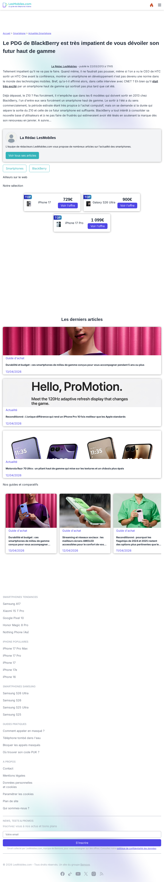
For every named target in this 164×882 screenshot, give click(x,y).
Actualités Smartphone (39, 33)
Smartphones (14, 168)
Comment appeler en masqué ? (23, 731)
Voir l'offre (68, 205)
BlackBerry (39, 168)
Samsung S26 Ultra (16, 693)
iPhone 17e (10, 670)
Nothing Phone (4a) (16, 632)
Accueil (6, 33)
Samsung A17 (12, 604)
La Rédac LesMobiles (64, 66)
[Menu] (159, 5)
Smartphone (19, 33)
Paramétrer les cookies (18, 794)
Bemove (85, 864)
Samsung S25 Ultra (16, 707)
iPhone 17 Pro (12, 655)
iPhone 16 (9, 677)
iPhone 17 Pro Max (15, 648)
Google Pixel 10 (13, 618)
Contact (8, 768)
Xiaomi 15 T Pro (13, 611)
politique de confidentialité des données (136, 848)
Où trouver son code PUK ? (21, 752)
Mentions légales (14, 775)
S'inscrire (82, 843)
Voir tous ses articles (22, 155)
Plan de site (10, 801)
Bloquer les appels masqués (21, 745)
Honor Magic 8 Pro (15, 625)
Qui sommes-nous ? (16, 808)
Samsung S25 (12, 714)
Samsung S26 (12, 700)
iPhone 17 (9, 662)
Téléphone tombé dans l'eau (22, 738)
